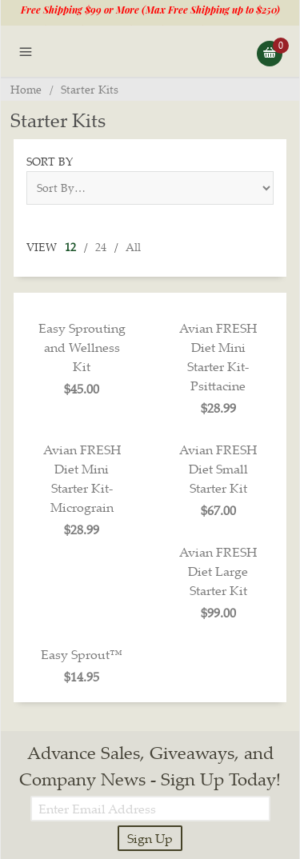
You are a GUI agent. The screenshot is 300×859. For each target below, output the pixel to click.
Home (26, 89)
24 (100, 246)
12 (70, 246)
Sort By (49, 161)
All (133, 246)
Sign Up (150, 838)
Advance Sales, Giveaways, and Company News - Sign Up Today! (150, 765)
